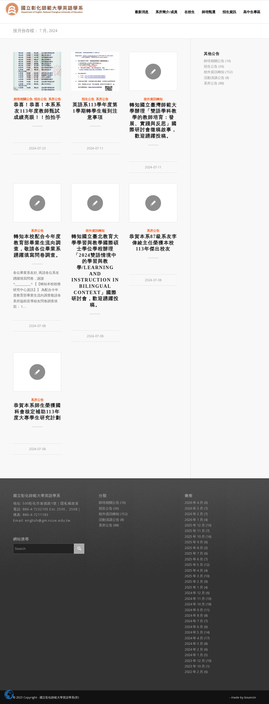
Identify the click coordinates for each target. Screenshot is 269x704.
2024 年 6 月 (194, 626)
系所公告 (54, 99)
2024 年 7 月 (194, 620)
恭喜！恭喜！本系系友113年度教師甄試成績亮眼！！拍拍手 (37, 111)
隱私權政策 (69, 503)
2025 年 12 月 (195, 525)
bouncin (250, 697)
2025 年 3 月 (194, 576)
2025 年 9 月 (194, 542)
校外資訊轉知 (153, 99)
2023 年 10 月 (195, 666)
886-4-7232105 (35, 509)
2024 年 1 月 (194, 654)
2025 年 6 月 (194, 559)
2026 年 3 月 (194, 508)
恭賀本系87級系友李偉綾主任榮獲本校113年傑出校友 (153, 243)
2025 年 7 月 (194, 553)
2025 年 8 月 (194, 547)
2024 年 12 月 (195, 592)
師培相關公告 (23, 99)
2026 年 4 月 (194, 502)
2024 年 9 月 (194, 609)
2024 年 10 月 (195, 604)
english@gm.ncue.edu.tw (47, 520)
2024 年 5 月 (194, 632)
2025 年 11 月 (195, 530)
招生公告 (40, 99)
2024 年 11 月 (195, 598)
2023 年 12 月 (195, 660)
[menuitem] (141, 11)
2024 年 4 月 (194, 638)
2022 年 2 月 (194, 671)
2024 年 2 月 (194, 649)
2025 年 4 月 (194, 570)
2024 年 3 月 (194, 643)
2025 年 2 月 (194, 581)
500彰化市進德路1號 (40, 503)
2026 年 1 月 (194, 519)
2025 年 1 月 (194, 587)
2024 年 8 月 (194, 615)
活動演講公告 (214, 77)
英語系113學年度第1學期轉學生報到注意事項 (95, 111)
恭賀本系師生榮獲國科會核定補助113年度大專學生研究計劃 (37, 411)
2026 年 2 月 (194, 513)
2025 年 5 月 (194, 564)
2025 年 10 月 (195, 536)
